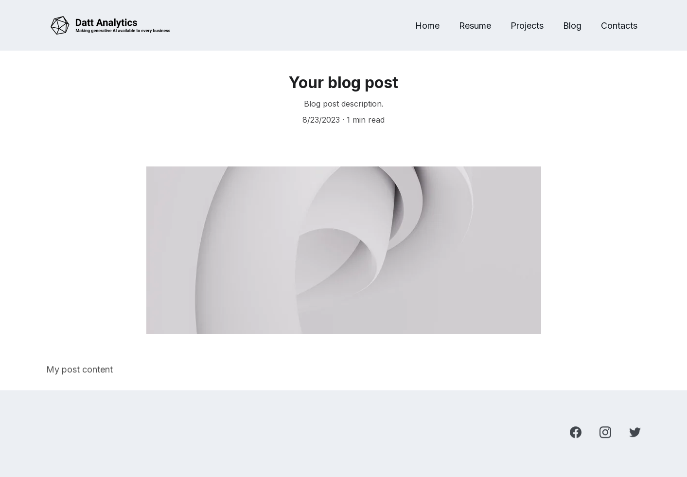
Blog (572, 25)
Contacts (619, 25)
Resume (475, 25)
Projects (527, 25)
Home (427, 25)
